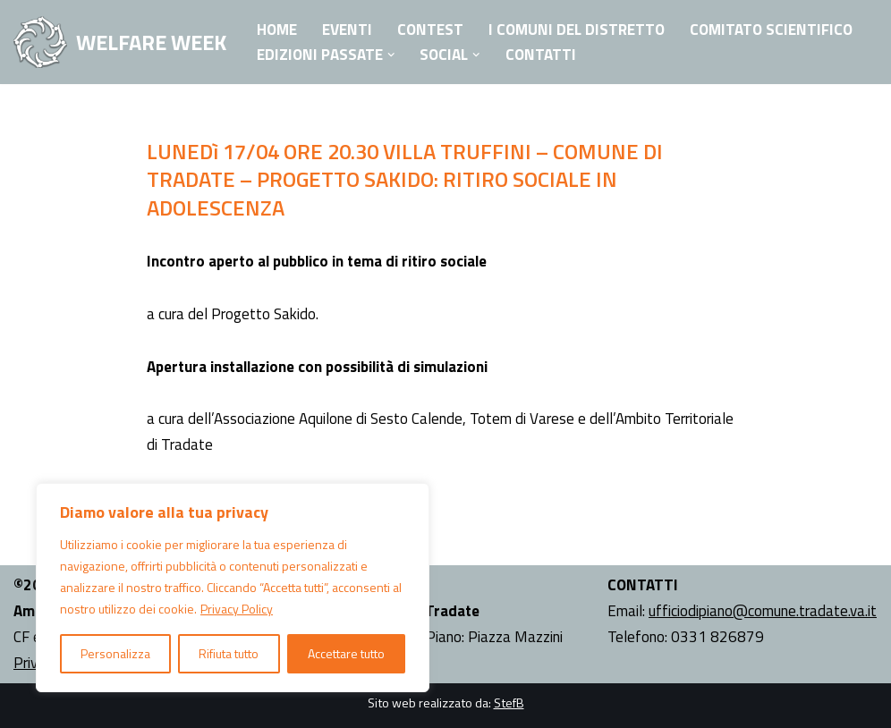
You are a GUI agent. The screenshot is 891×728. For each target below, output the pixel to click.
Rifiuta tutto (229, 653)
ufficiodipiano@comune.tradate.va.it (763, 610)
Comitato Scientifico (771, 29)
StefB (509, 702)
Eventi (347, 29)
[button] (391, 55)
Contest (430, 29)
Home (277, 29)
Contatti (540, 54)
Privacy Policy (236, 608)
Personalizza (115, 653)
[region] (232, 587)
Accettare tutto (346, 653)
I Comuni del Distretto (576, 29)
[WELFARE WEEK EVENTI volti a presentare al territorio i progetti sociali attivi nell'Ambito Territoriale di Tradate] (119, 42)
